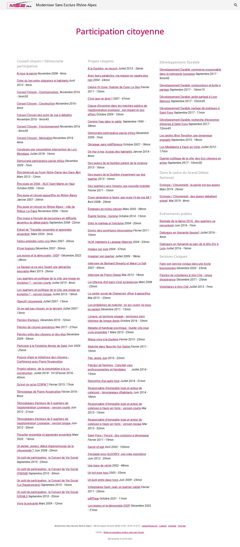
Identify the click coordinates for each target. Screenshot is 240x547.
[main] (120, 31)
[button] (235, 5)
